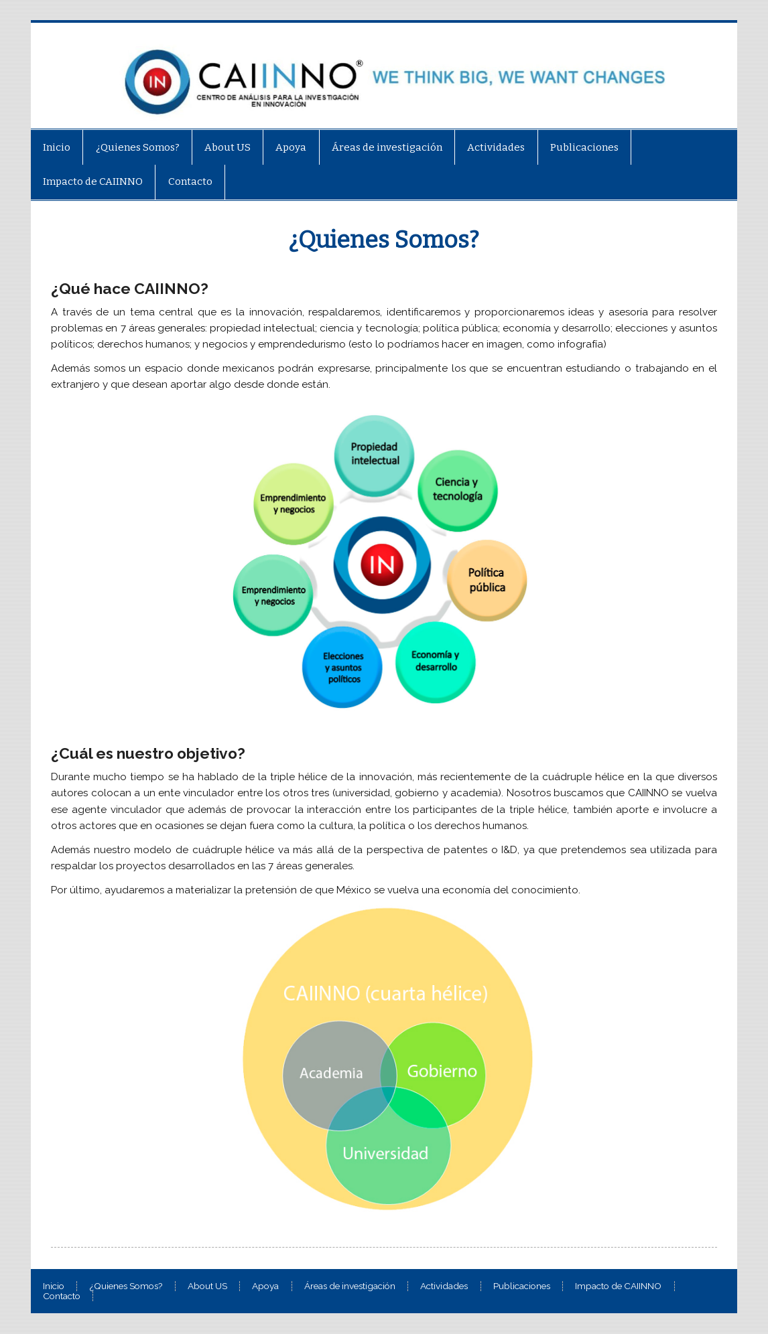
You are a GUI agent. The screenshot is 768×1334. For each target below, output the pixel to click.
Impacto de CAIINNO (93, 181)
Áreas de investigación (387, 147)
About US (227, 147)
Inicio (56, 147)
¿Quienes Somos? (138, 147)
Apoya (290, 147)
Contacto (190, 181)
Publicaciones (584, 147)
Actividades (496, 147)
